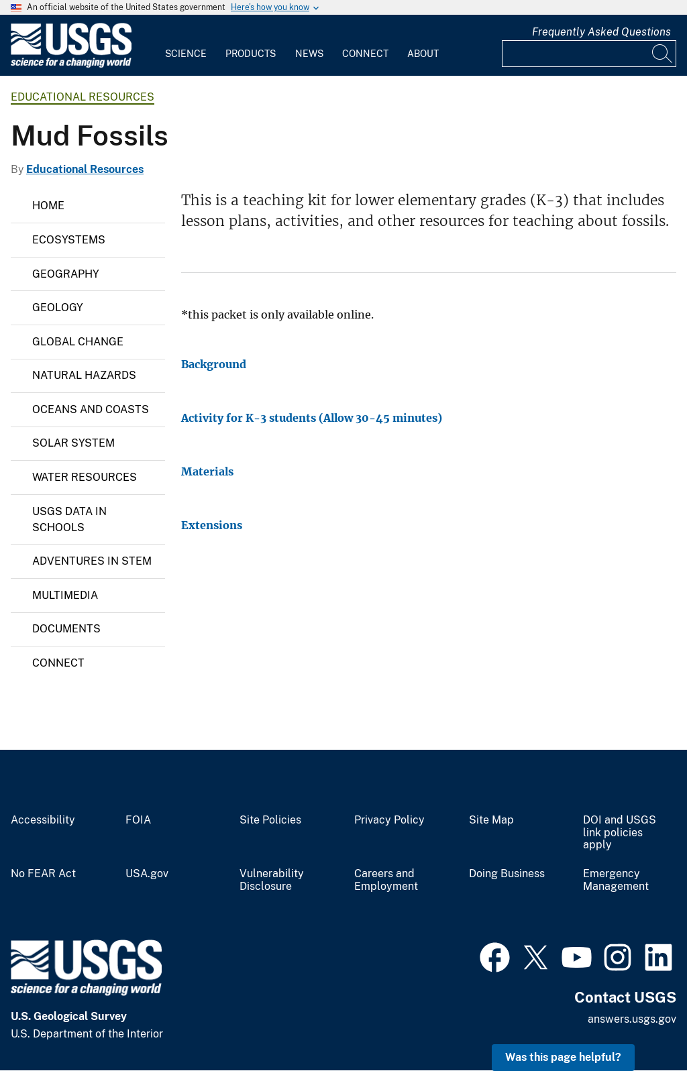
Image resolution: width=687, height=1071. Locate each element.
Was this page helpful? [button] (563, 1057)
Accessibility (43, 820)
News (309, 53)
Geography (65, 274)
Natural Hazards (84, 375)
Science (186, 53)
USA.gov (146, 874)
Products (250, 53)
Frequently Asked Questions (601, 31)
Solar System (73, 443)
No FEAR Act (43, 874)
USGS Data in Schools (69, 519)
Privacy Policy (389, 820)
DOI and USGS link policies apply (619, 833)
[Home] (71, 64)
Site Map (491, 820)
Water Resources (84, 477)
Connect (365, 53)
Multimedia (65, 595)
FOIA (138, 820)
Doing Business (507, 874)
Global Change (77, 341)
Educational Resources (82, 97)
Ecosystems (68, 239)
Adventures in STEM (92, 561)
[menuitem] (186, 45)
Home (48, 205)
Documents (66, 628)
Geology (57, 307)
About (423, 53)
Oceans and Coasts (90, 409)
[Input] (589, 53)
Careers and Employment (386, 880)
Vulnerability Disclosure (272, 880)
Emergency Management (616, 880)
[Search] (662, 53)
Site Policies (270, 820)
